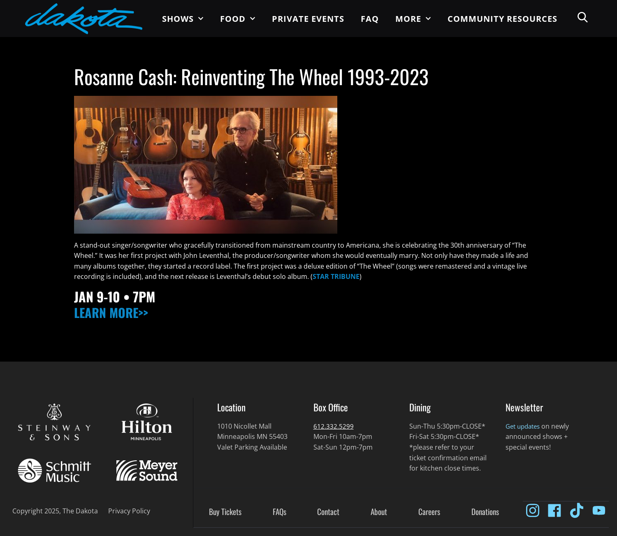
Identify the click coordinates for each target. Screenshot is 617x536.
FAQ (370, 18)
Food (237, 19)
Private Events (308, 18)
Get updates (525, 426)
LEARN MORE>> (115, 312)
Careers (429, 512)
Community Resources (502, 18)
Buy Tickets (225, 512)
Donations (485, 512)
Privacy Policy (129, 510)
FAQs (279, 512)
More (413, 19)
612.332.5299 (333, 426)
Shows (183, 19)
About (379, 512)
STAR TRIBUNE (336, 276)
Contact (328, 512)
